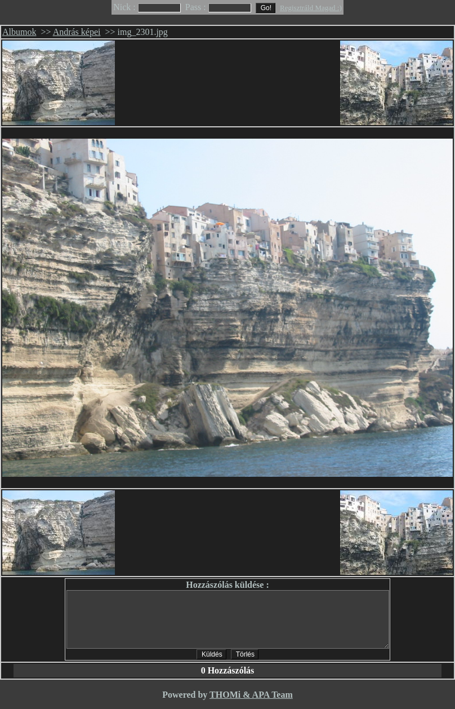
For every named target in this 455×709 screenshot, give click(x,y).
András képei (77, 32)
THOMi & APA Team (251, 694)
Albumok (19, 32)
